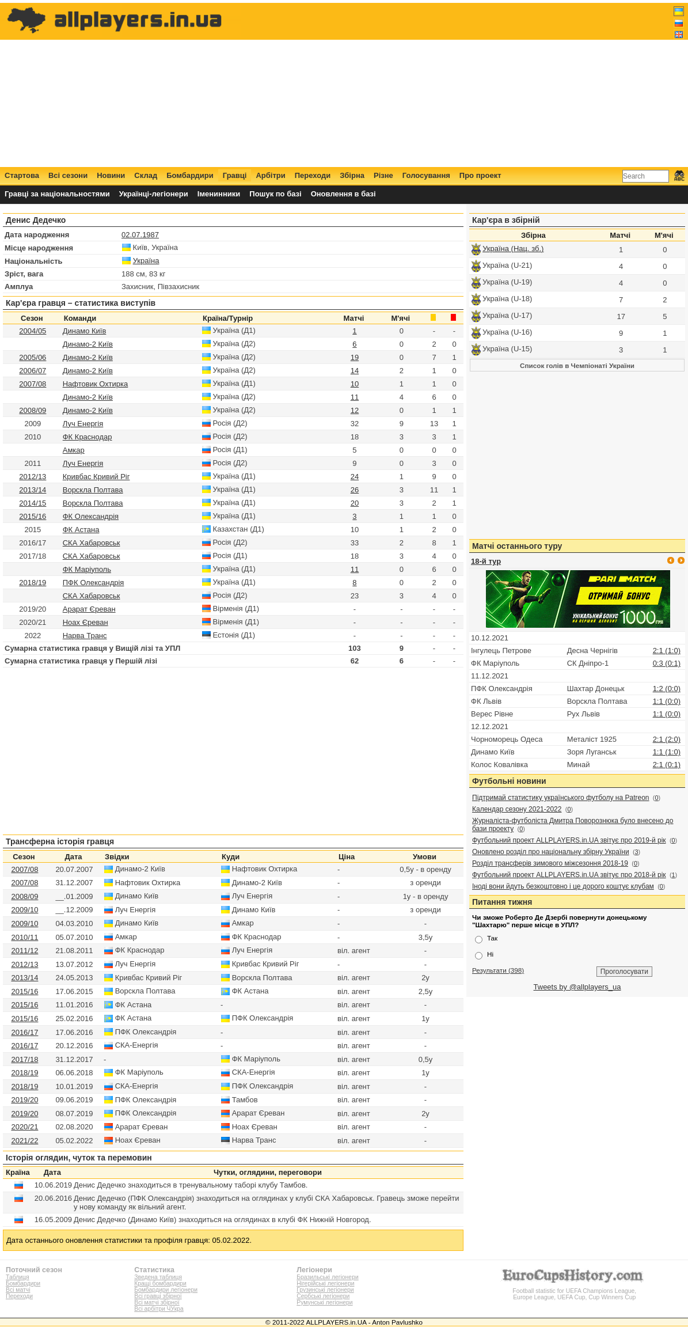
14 (355, 370)
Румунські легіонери (324, 1302)
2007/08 (32, 384)
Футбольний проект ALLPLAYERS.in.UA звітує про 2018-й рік (569, 875)
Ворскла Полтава (93, 490)
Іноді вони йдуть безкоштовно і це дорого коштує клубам (563, 886)
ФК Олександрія (91, 516)
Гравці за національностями (57, 193)
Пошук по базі (275, 193)
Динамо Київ (85, 331)
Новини (111, 175)
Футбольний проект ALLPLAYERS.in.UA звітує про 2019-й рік (569, 840)
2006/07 (32, 370)
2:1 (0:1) (667, 764)
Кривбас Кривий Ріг (96, 476)
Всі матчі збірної (156, 1302)
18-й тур (486, 561)
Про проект (480, 175)
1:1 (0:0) (667, 701)
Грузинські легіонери (325, 1290)
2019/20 (24, 1099)
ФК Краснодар (87, 437)
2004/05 (32, 331)
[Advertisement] (474, 84)
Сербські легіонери (323, 1296)
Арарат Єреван (89, 609)
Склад (145, 175)
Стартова (22, 175)
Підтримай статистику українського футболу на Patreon (560, 798)
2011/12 (24, 950)
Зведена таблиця (158, 1277)
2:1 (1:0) (667, 650)
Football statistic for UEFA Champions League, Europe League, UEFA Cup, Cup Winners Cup (574, 1290)
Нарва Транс (85, 635)
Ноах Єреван (85, 622)
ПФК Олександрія (93, 582)
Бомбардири (190, 175)
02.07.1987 (140, 234)
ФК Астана (81, 529)
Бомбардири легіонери (165, 1290)
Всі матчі (18, 1290)
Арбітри (270, 175)
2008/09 (32, 410)
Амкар (74, 450)
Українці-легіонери (153, 193)
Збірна (352, 175)
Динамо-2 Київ (88, 344)
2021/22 (24, 1140)
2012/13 (32, 476)
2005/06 (32, 357)
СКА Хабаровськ (91, 542)
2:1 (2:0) (667, 739)
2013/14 (32, 490)
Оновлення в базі (343, 193)
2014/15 (32, 503)
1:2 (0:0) (667, 688)
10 (355, 384)
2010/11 (24, 937)
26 (355, 490)
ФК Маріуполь (87, 569)
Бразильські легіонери (327, 1277)
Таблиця (17, 1277)
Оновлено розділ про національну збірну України (550, 852)
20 (355, 503)
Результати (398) (498, 970)
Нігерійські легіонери (325, 1283)
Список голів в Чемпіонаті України (577, 365)
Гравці (235, 175)
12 (355, 410)
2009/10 (24, 909)
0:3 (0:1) (667, 663)
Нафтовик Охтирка (95, 384)
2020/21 (24, 1126)
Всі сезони (68, 175)
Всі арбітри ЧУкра (159, 1309)
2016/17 (24, 1032)
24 (355, 476)
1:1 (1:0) (667, 752)
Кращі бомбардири (160, 1283)
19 (355, 357)
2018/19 (32, 582)
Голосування (426, 175)
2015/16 (32, 516)
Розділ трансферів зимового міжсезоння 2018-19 (550, 863)
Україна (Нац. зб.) (512, 248)
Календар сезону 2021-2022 (516, 809)
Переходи (313, 175)
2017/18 (24, 1059)
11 (355, 397)
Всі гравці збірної (157, 1296)
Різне (383, 175)
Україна (146, 260)
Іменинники (219, 193)
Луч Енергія (83, 423)
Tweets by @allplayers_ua (577, 987)
